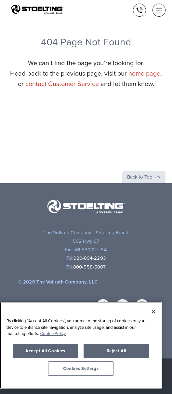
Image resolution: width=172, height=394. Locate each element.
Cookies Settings (81, 368)
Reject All (116, 351)
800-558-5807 (89, 267)
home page (144, 74)
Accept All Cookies (45, 351)
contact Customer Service (62, 84)
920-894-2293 (89, 258)
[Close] (153, 311)
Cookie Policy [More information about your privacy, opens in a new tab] (53, 333)
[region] (81, 345)
